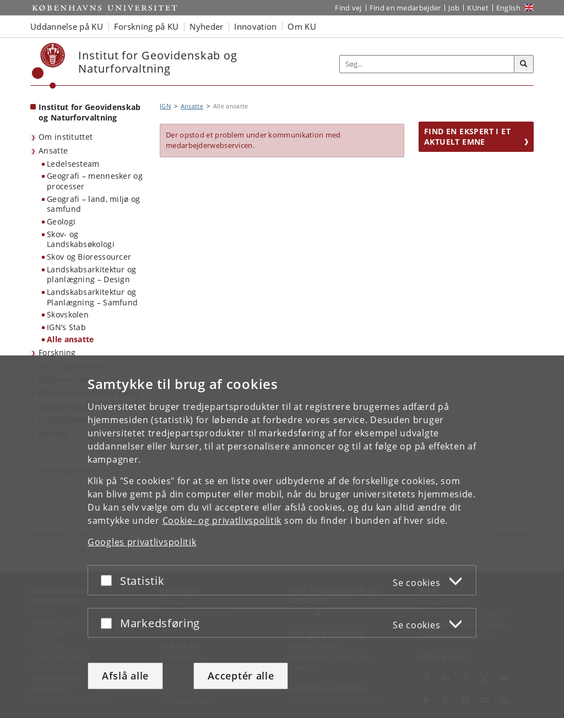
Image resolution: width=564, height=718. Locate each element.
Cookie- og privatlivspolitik (222, 520)
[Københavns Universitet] (49, 66)
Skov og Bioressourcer (89, 256)
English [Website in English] (508, 8)
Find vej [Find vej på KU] (348, 8)
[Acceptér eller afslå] (109, 580)
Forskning (57, 352)
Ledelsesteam (73, 163)
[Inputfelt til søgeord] (427, 64)
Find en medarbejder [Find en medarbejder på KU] (405, 8)
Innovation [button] (255, 26)
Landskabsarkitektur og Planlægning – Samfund (92, 297)
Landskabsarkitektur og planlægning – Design (92, 274)
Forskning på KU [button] (146, 26)
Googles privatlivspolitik (142, 542)
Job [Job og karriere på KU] (453, 8)
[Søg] (524, 64)
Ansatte (53, 150)
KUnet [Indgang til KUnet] (478, 8)
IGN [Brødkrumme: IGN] (165, 106)
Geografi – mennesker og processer (95, 181)
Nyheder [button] (206, 26)
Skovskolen (68, 314)
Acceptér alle (241, 675)
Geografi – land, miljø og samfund (93, 204)
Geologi (61, 221)
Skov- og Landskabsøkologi (81, 239)
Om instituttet (66, 136)
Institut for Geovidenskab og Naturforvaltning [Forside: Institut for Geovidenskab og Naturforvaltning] (90, 112)
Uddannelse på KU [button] (66, 26)
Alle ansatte (70, 339)
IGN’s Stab (66, 327)
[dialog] (282, 536)
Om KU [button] (302, 26)
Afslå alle (125, 675)
